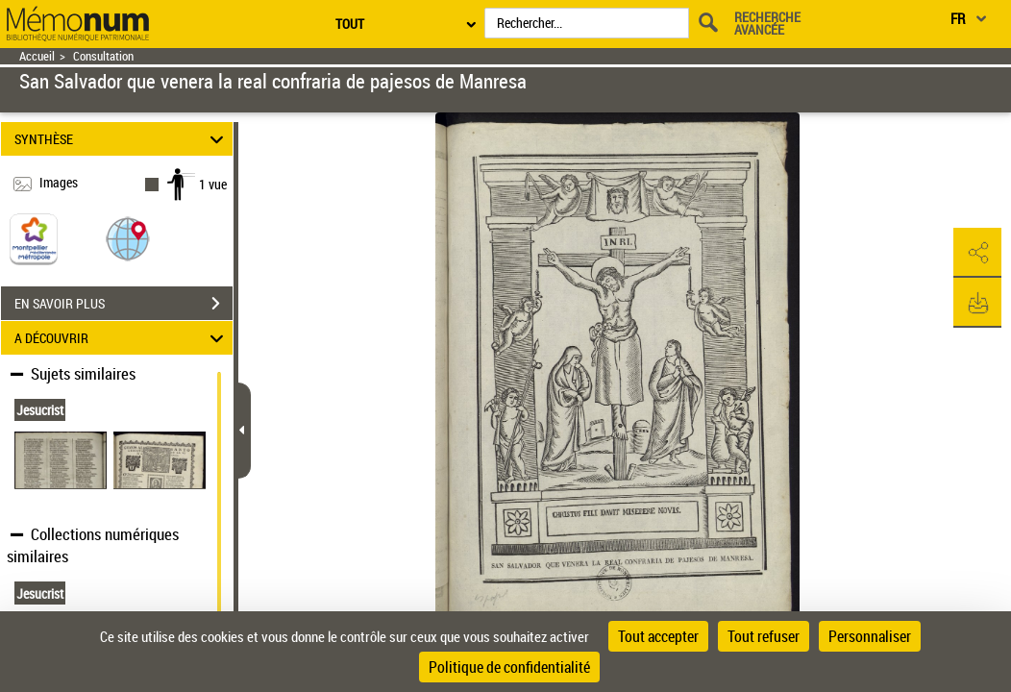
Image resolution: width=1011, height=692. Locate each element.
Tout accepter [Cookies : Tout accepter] (658, 636)
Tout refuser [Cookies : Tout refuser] (763, 636)
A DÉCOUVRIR (122, 338)
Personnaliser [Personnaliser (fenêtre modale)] (869, 636)
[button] (128, 238)
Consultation (103, 56)
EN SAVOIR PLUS (123, 303)
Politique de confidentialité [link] (509, 667)
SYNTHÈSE (122, 139)
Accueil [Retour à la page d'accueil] (37, 56)
